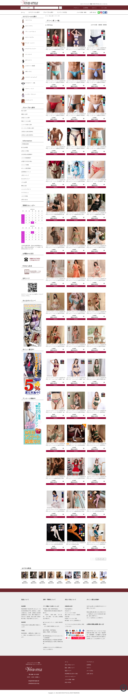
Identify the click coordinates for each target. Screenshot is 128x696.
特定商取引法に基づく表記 (71, 673)
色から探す (51, 15)
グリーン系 (57, 15)
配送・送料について (69, 667)
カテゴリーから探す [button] (33, 12)
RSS (66, 682)
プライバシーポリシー (70, 676)
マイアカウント (90, 661)
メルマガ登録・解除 (80, 12)
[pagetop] (64, 590)
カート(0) (103, 7)
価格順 (100, 24)
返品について (68, 670)
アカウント (76, 7)
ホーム (23, 12)
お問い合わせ (92, 12)
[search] (27, 7)
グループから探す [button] (47, 12)
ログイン (93, 7)
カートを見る (90, 670)
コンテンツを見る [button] (61, 12)
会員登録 (84, 7)
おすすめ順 (94, 24)
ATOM (69, 682)
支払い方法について (69, 664)
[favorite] (63, 52)
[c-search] (60, 7)
